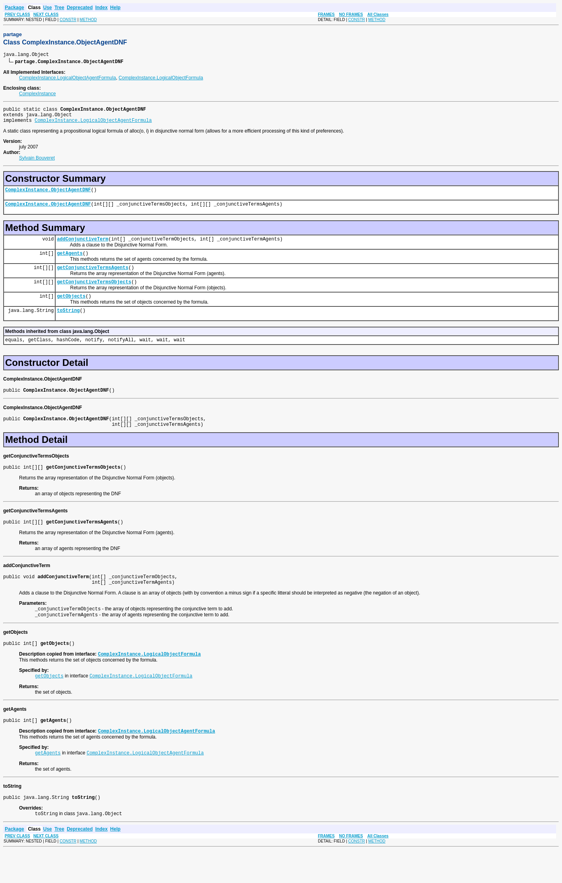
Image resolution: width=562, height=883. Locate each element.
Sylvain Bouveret (37, 162)
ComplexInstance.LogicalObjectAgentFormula (67, 79)
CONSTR (68, 19)
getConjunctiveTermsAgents (92, 278)
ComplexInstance (37, 95)
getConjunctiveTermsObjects (94, 293)
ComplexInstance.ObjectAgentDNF (48, 195)
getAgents (70, 262)
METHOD (88, 19)
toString (68, 324)
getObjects (71, 309)
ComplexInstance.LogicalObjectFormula (161, 79)
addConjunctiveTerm (82, 247)
